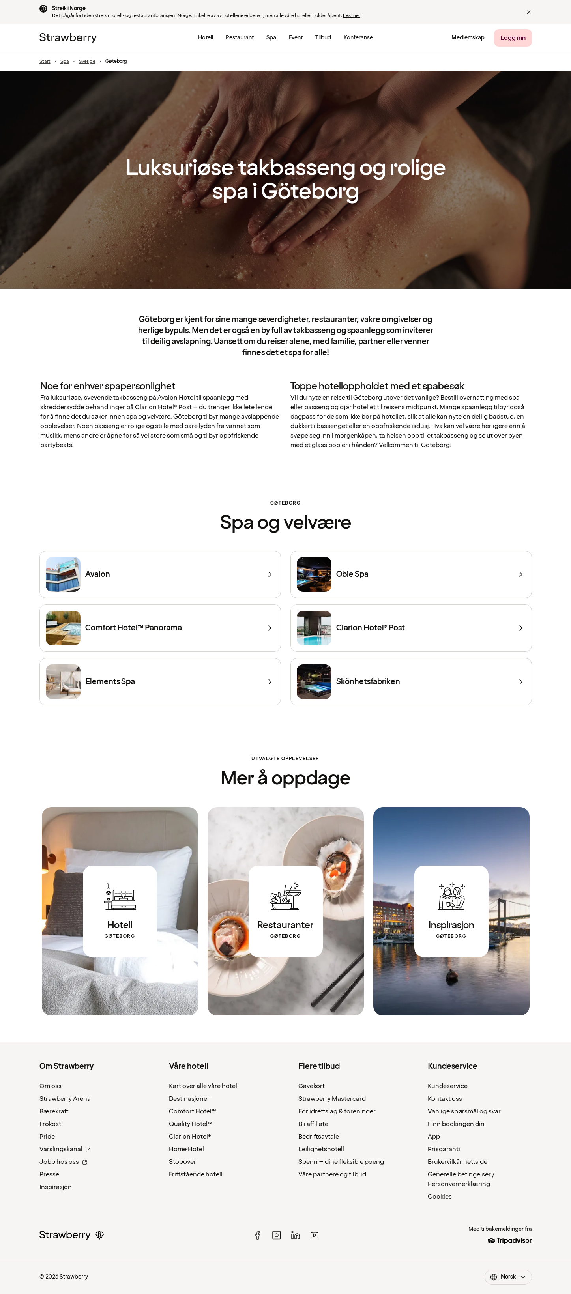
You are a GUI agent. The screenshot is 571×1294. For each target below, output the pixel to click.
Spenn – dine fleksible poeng (341, 1161)
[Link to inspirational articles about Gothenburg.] (451, 911)
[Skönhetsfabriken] (411, 681)
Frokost (50, 1124)
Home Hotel (186, 1149)
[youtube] (314, 1235)
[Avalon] (160, 574)
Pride (47, 1136)
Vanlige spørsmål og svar (464, 1111)
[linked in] (295, 1235)
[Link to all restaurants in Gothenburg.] (286, 911)
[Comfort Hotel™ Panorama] (160, 628)
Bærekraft (54, 1111)
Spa (64, 61)
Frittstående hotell (196, 1174)
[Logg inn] (513, 38)
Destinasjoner (189, 1098)
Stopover (182, 1161)
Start (45, 61)
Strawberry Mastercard (332, 1098)
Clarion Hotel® (190, 1136)
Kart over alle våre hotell (204, 1086)
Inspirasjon (55, 1187)
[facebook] (257, 1235)
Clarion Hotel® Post (163, 407)
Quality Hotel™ (190, 1124)
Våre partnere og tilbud (332, 1174)
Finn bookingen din (456, 1124)
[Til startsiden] (68, 38)
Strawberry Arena (65, 1098)
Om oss (50, 1086)
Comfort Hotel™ (192, 1111)
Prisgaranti (444, 1149)
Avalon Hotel (176, 397)
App (434, 1136)
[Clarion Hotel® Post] (411, 628)
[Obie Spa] (411, 574)
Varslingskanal (65, 1149)
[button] (529, 12)
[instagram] (276, 1235)
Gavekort (311, 1086)
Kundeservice (448, 1086)
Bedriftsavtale (318, 1136)
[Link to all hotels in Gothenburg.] (120, 911)
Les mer (351, 15)
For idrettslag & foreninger (337, 1111)
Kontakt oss (445, 1098)
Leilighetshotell (321, 1149)
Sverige (87, 61)
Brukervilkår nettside (457, 1161)
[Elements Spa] (160, 681)
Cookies (440, 1196)
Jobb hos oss (63, 1161)
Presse (49, 1174)
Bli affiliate (313, 1124)
